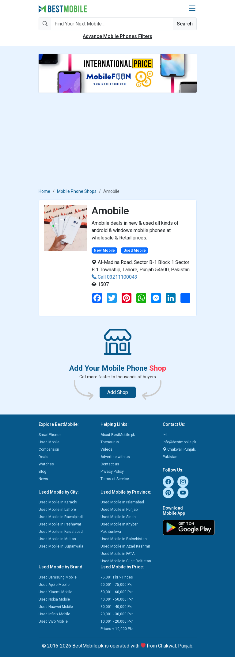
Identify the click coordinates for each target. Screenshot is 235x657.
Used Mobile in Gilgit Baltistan (125, 561)
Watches (46, 464)
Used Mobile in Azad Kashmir (125, 546)
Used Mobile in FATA (117, 554)
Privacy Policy (112, 471)
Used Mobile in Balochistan (123, 539)
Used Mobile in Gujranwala (61, 546)
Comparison (49, 449)
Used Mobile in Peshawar (60, 524)
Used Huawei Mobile (56, 607)
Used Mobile (49, 442)
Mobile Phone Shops (77, 191)
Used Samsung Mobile (58, 577)
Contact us (109, 464)
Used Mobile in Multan (57, 539)
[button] (192, 8)
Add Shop (117, 392)
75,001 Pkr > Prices (116, 577)
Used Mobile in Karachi (58, 502)
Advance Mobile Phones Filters (117, 36)
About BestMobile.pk (117, 435)
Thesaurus (109, 442)
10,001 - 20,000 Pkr (116, 621)
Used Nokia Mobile (54, 599)
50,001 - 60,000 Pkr (116, 592)
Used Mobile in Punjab (119, 509)
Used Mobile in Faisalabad (61, 531)
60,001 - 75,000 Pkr (116, 585)
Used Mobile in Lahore (57, 509)
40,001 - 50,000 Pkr (116, 599)
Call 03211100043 (114, 277)
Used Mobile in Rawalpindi (61, 517)
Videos (106, 449)
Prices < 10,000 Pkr (116, 629)
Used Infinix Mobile (54, 614)
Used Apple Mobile (54, 585)
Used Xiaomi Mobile (55, 592)
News (43, 479)
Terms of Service (114, 479)
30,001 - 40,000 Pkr (116, 607)
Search (185, 24)
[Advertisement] (118, 140)
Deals (43, 457)
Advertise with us (115, 457)
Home (44, 191)
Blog (42, 471)
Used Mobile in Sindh (118, 517)
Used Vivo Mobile (53, 621)
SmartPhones (50, 435)
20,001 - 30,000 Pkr (116, 614)
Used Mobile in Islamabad (122, 502)
